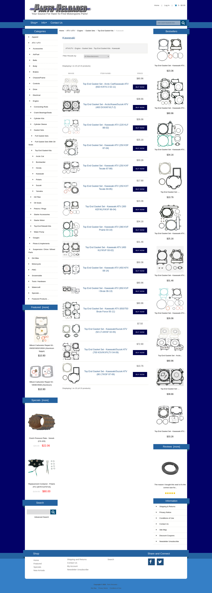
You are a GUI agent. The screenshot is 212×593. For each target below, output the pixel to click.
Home (156, 5)
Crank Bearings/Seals (40, 113)
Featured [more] (40, 307)
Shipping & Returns (165, 506)
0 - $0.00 (180, 5)
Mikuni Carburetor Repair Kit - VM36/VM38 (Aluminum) (41, 382)
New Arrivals (39, 570)
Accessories (36, 49)
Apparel (33, 37)
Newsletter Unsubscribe (167, 541)
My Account (72, 566)
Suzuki (35, 185)
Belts (33, 60)
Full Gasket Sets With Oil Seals (42, 143)
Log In (167, 5)
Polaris (35, 180)
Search (40, 502)
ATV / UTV (71, 31)
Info (43, 22)
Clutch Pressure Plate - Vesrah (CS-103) (41, 438)
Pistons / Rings (37, 209)
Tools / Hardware (37, 281)
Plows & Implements (39, 244)
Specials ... (35, 293)
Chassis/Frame (37, 78)
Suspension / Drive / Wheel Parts (42, 250)
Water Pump (36, 232)
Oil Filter (35, 197)
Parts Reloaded (112, 584)
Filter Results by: (70, 56)
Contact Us (56, 22)
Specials (37, 567)
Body (33, 66)
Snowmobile (35, 276)
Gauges (34, 238)
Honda (35, 168)
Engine (80, 31)
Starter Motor (37, 220)
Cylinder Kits (36, 118)
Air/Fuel (34, 54)
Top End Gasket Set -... (170, 192)
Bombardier (37, 162)
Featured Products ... (39, 299)
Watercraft (34, 287)
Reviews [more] (171, 446)
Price (140, 73)
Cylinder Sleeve (38, 124)
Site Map (161, 530)
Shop (33, 22)
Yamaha (36, 191)
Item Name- (105, 73)
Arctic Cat (36, 156)
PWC (32, 270)
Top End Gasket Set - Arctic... (170, 356)
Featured (38, 563)
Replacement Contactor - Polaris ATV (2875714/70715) (41, 484)
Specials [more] (40, 400)
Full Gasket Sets (38, 136)
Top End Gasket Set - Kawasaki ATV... (170, 66)
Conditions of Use (165, 518)
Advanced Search (41, 517)
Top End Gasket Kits (105, 31)
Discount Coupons (165, 536)
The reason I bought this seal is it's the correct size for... (170, 485)
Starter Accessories (39, 214)
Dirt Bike (34, 258)
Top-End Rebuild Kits (40, 226)
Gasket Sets (90, 31)
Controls (34, 84)
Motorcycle (35, 264)
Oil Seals (35, 203)
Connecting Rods (38, 107)
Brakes (34, 72)
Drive (33, 89)
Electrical (34, 95)
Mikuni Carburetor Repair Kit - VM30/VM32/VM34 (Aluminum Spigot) (41, 347)
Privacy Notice (163, 512)
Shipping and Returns (77, 559)
